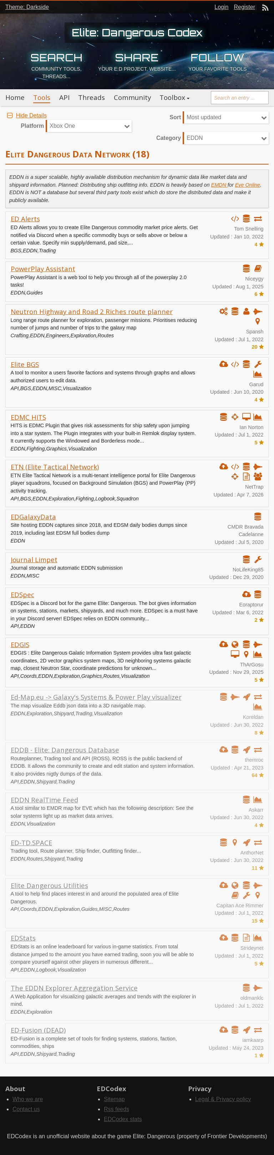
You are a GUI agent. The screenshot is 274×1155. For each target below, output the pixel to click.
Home (15, 97)
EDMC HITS (28, 417)
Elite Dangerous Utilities (49, 885)
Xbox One (62, 126)
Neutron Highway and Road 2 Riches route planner (92, 311)
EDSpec (22, 594)
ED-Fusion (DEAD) (38, 1029)
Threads (91, 97)
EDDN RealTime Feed (44, 799)
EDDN (195, 138)
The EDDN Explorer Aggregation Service (74, 987)
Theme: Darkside (27, 7)
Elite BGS (25, 364)
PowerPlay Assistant (43, 268)
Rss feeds (116, 1109)
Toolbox (172, 97)
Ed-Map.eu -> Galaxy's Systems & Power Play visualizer (96, 696)
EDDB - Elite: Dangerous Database (65, 749)
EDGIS (20, 644)
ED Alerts (25, 218)
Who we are (27, 1099)
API (64, 97)
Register (244, 7)
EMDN (219, 185)
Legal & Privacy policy (223, 1099)
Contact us (26, 1109)
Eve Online (247, 185)
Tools (41, 97)
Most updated (204, 117)
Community (132, 97)
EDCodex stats (123, 1119)
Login (221, 7)
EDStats (23, 937)
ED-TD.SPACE (31, 842)
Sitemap (114, 1099)
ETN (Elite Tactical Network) (55, 466)
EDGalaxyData (33, 516)
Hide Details (26, 115)
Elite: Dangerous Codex (137, 32)
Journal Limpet (34, 559)
